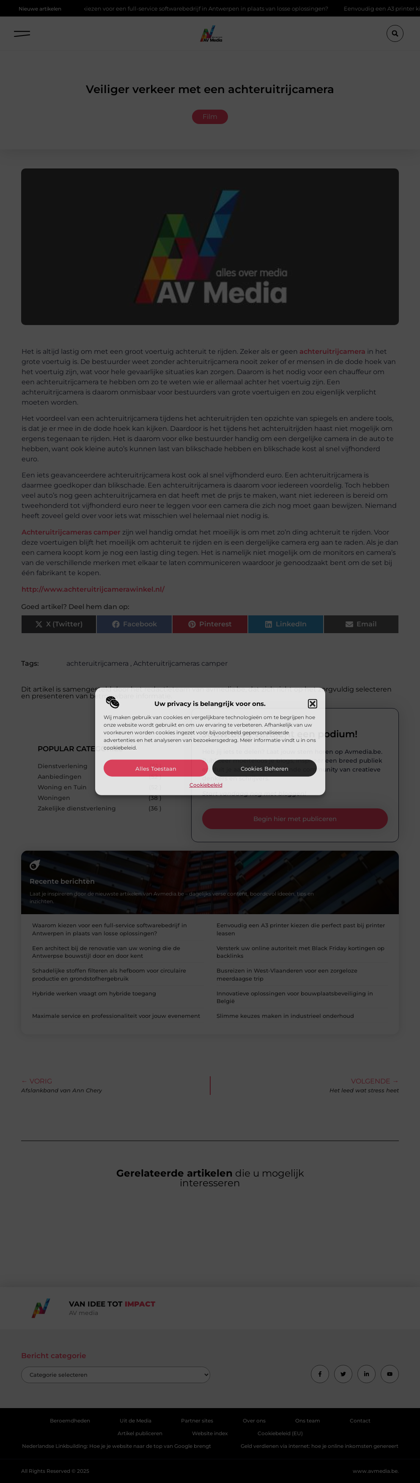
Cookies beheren (264, 768)
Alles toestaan (155, 768)
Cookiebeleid (205, 785)
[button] (312, 704)
